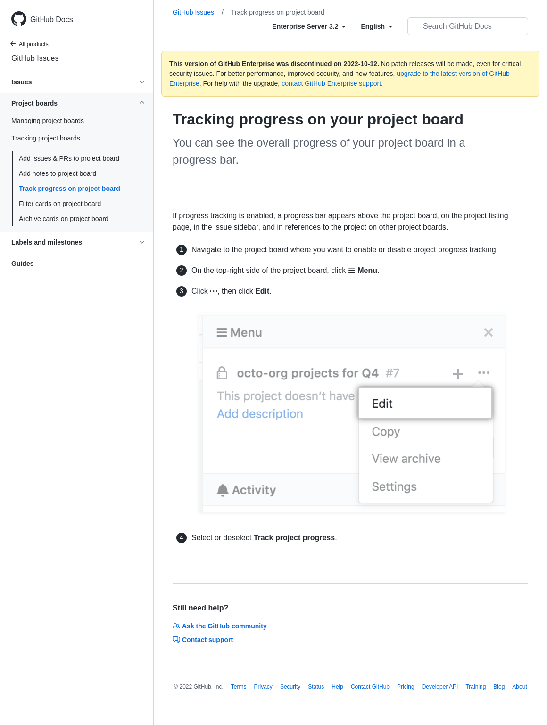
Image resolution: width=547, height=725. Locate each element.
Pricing (405, 687)
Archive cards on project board (63, 218)
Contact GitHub (370, 687)
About (519, 687)
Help (337, 687)
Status (316, 687)
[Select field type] (309, 26)
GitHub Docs (51, 20)
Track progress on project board (69, 188)
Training (475, 687)
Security (290, 687)
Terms (239, 687)
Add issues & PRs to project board (69, 158)
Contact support (203, 639)
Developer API (440, 687)
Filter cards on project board (60, 203)
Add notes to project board (57, 173)
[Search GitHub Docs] (467, 26)
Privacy (263, 687)
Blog (499, 687)
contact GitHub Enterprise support (331, 83)
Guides (22, 263)
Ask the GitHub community (220, 626)
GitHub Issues (34, 58)
